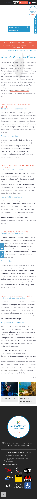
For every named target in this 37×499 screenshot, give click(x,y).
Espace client (14, 30)
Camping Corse (11, 50)
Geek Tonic (25, 443)
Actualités (20, 50)
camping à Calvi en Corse (19, 91)
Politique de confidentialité (21, 445)
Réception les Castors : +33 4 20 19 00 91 (18, 455)
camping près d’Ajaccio (9, 370)
